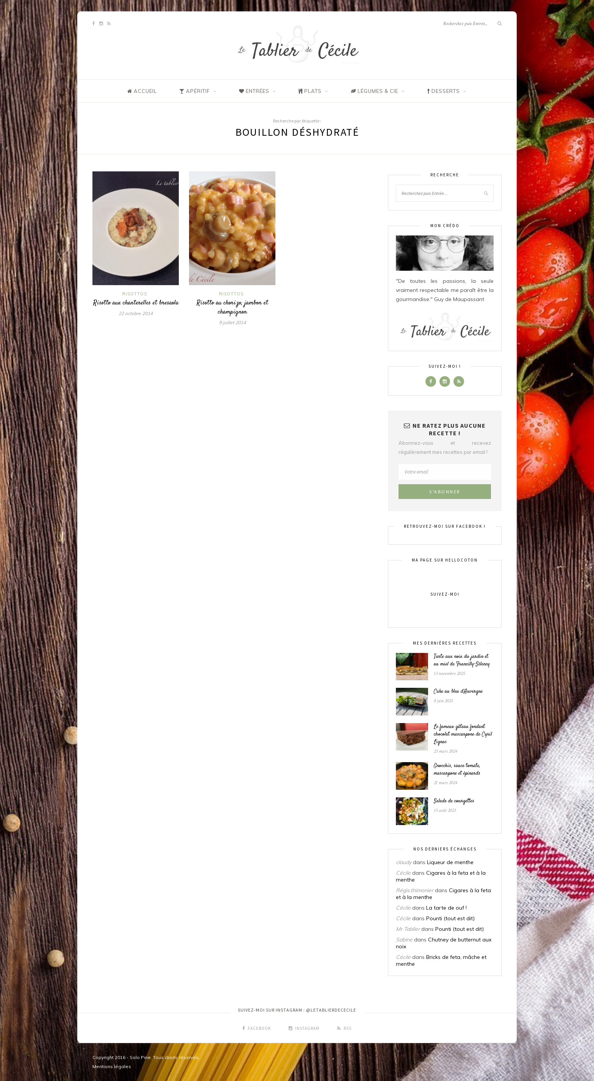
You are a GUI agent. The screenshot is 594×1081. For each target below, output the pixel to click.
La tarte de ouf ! (446, 907)
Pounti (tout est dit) (450, 918)
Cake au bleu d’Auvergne (458, 691)
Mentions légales (111, 1066)
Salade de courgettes (454, 801)
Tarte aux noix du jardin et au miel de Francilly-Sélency (462, 660)
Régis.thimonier (414, 890)
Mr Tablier (408, 929)
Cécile (403, 872)
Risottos (134, 294)
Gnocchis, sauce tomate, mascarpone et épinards (457, 769)
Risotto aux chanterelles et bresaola (135, 303)
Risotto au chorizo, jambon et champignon (232, 307)
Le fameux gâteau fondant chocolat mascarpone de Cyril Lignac (463, 734)
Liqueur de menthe (450, 862)
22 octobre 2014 (136, 313)
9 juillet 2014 (232, 322)
